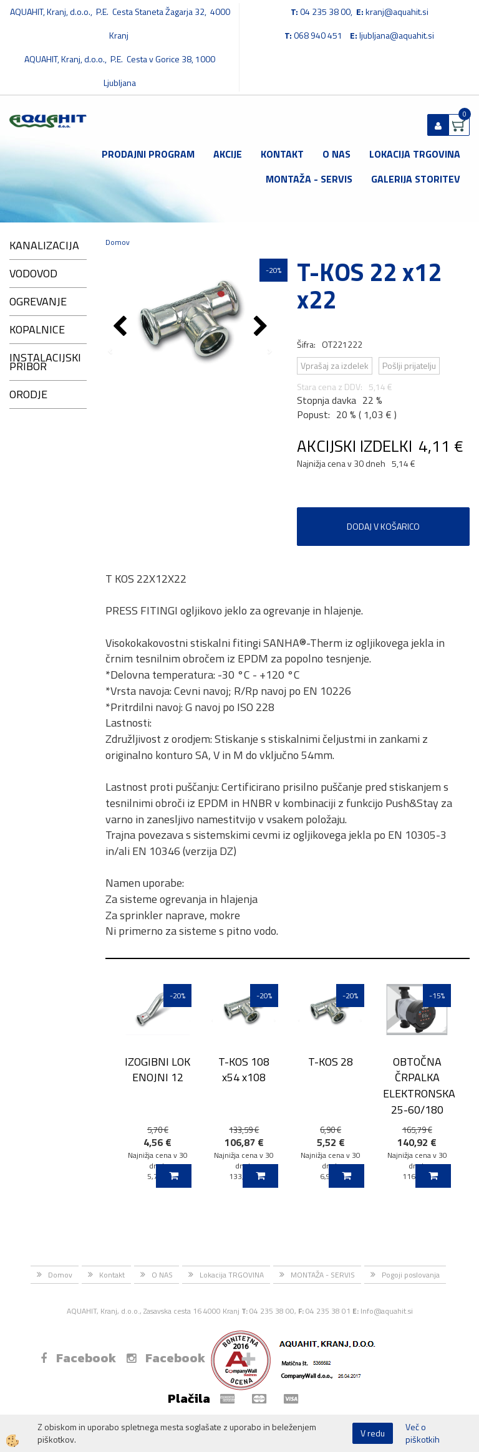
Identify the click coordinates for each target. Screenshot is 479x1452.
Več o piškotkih (422, 1433)
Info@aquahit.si (386, 1311)
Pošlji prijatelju (409, 365)
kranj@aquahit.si (396, 11)
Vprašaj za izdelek (335, 365)
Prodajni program (148, 153)
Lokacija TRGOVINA (414, 153)
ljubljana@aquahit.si (396, 35)
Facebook (78, 1358)
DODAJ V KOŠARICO (383, 526)
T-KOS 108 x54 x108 (243, 1069)
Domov (117, 242)
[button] (262, 327)
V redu (372, 1433)
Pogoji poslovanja (411, 1275)
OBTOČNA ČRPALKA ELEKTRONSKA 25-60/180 (417, 1085)
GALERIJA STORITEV (415, 178)
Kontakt (282, 153)
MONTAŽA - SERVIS (309, 178)
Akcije (227, 153)
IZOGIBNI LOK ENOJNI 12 (157, 1069)
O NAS (336, 153)
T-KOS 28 (330, 1061)
